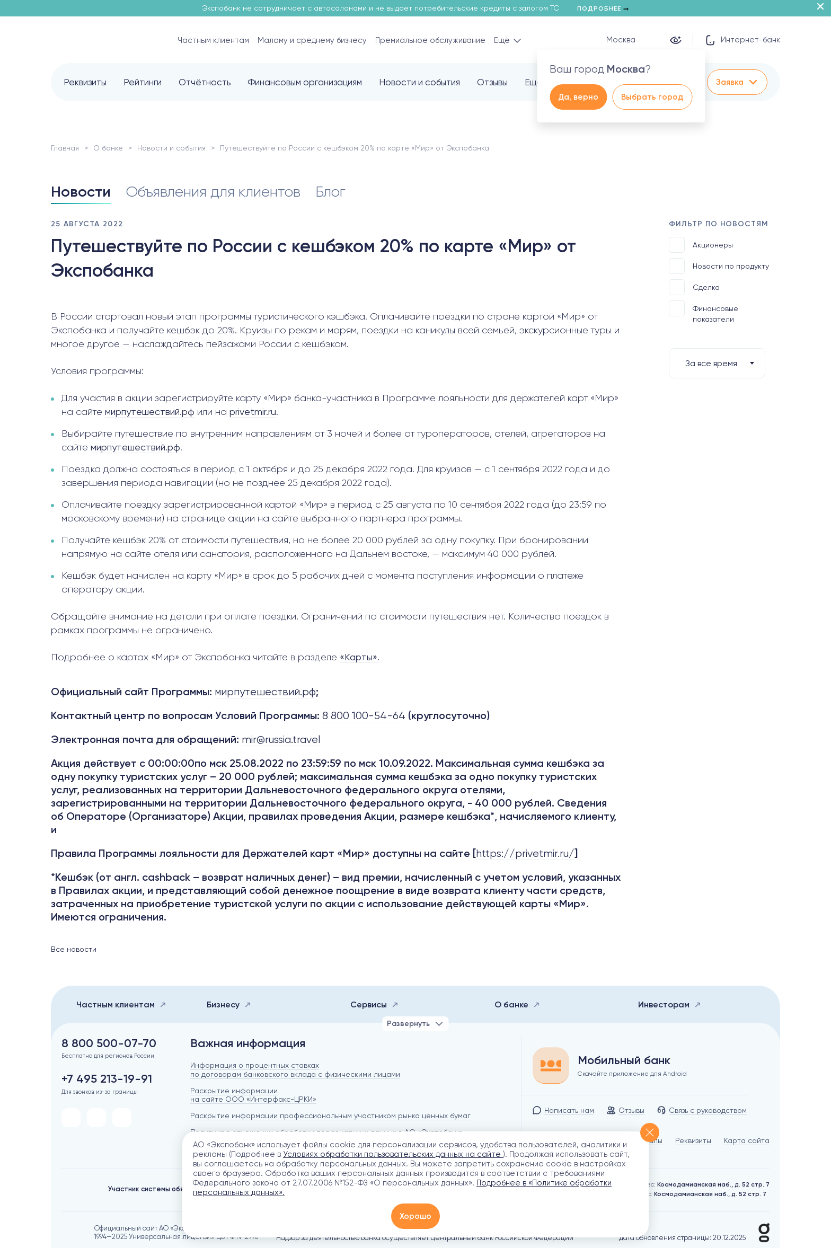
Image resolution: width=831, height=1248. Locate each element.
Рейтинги (142, 82)
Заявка (737, 82)
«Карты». (359, 656)
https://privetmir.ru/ (525, 853)
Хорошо (415, 1216)
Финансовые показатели (703, 311)
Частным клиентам (213, 40)
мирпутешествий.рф (150, 411)
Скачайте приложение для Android (632, 1073)
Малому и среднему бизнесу (312, 40)
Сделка (694, 287)
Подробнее (603, 8)
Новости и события (419, 82)
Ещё (533, 82)
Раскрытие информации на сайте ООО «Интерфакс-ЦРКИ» (253, 1095)
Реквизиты (85, 82)
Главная (65, 148)
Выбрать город (652, 97)
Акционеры (701, 245)
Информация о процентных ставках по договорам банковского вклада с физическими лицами (295, 1069)
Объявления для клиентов (213, 191)
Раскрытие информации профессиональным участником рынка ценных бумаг (330, 1115)
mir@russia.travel (281, 739)
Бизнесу (229, 1004)
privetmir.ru (252, 411)
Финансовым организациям (304, 82)
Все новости (73, 949)
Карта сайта (747, 1140)
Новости (81, 191)
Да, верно (578, 97)
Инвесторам (669, 1004)
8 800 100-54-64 (363, 716)
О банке (108, 148)
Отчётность (205, 82)
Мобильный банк (624, 1060)
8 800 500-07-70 (108, 1043)
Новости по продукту (719, 266)
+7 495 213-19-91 (106, 1079)
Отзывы (492, 82)
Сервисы (374, 1004)
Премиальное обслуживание (430, 40)
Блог (330, 191)
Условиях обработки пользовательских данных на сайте (393, 1154)
